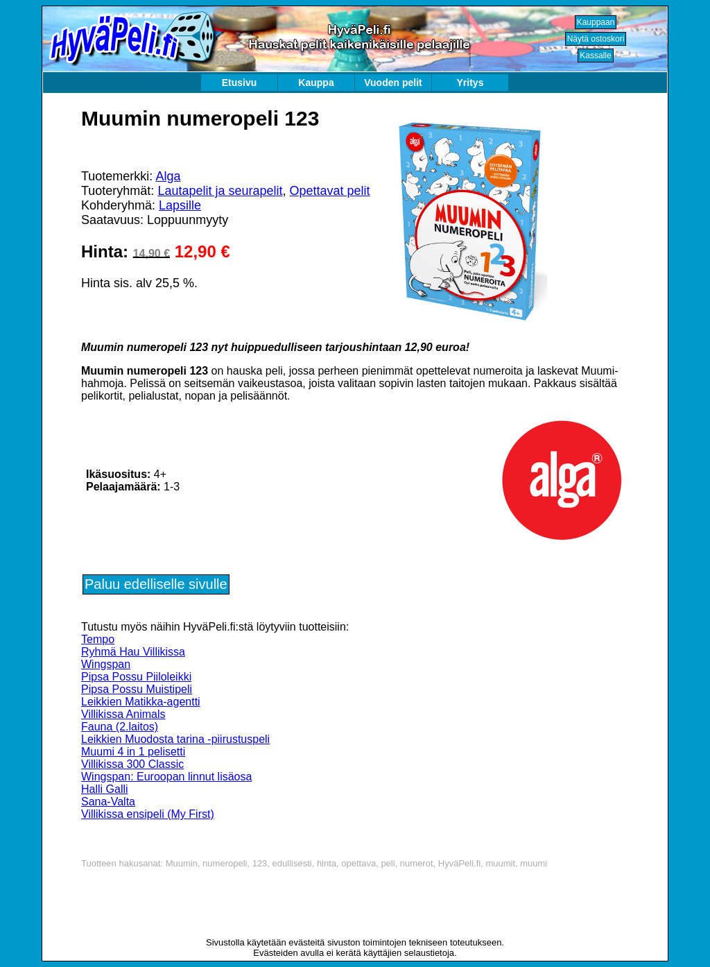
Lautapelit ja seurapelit (219, 191)
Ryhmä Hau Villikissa (133, 652)
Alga (167, 176)
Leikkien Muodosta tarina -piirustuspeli (175, 739)
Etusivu (239, 82)
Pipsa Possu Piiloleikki (136, 677)
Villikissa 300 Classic (132, 764)
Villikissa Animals (123, 714)
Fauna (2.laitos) (119, 727)
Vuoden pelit (393, 82)
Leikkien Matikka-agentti (140, 702)
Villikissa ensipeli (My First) (147, 814)
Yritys (470, 82)
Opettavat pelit (330, 191)
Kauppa (316, 82)
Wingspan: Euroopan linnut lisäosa (166, 776)
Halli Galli (104, 789)
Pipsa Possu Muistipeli (136, 689)
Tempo (97, 639)
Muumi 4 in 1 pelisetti (133, 752)
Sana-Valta (108, 801)
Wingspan (105, 664)
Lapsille (180, 205)
